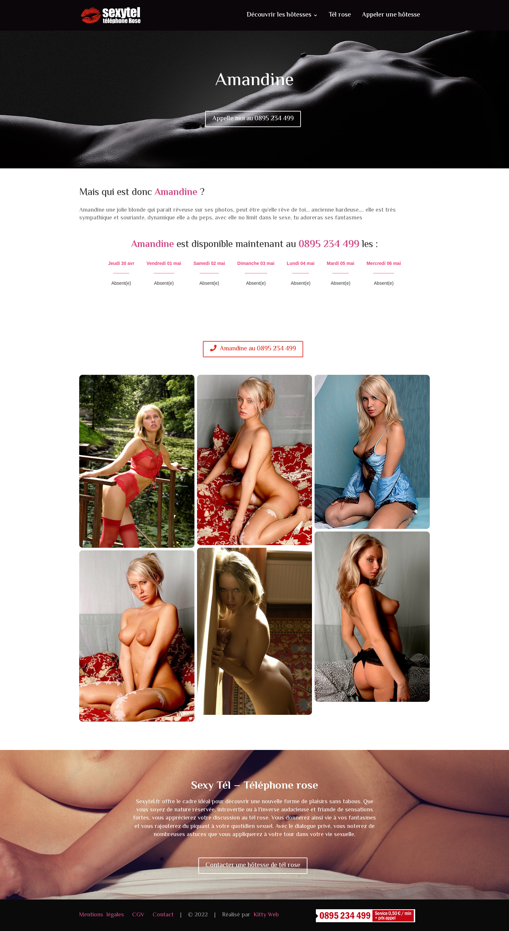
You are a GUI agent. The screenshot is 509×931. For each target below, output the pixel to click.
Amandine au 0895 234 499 (253, 349)
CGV (138, 915)
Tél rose (340, 16)
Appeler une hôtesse (391, 16)
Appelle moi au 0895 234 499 (253, 119)
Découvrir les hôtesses (279, 16)
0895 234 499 (329, 244)
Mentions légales (101, 915)
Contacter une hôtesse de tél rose (252, 865)
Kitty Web (266, 915)
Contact (163, 915)
